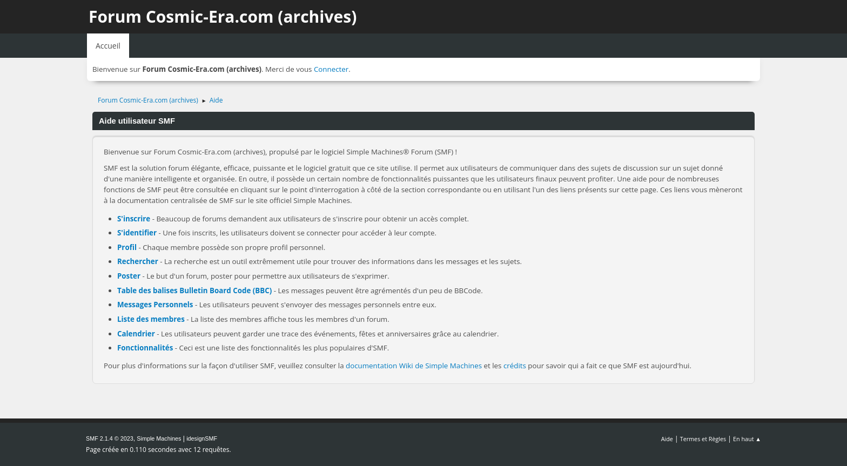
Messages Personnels (155, 304)
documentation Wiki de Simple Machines (414, 365)
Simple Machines (159, 438)
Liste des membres (151, 319)
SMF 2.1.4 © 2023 (109, 438)
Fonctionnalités (145, 348)
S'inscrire (133, 219)
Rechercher (137, 261)
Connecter (331, 69)
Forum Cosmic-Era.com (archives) (223, 16)
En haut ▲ (747, 439)
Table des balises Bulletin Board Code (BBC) (194, 290)
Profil (127, 247)
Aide (667, 439)
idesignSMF (201, 438)
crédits (514, 365)
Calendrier (136, 334)
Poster (128, 276)
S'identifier (137, 233)
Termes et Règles (703, 439)
